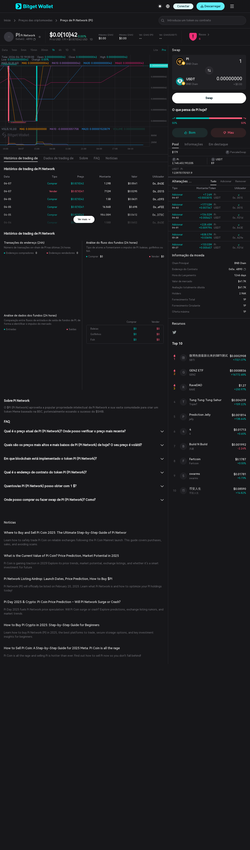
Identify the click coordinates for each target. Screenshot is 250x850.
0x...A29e (237, 237)
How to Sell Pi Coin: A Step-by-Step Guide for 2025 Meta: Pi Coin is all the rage (54, 631)
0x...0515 (156, 191)
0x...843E (155, 183)
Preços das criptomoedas (31, 20)
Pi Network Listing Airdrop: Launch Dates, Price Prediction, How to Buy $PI (52, 574)
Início (7, 20)
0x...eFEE (155, 207)
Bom (189, 132)
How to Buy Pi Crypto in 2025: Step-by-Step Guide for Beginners (45, 612)
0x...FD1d (237, 217)
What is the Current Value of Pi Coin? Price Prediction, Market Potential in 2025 (54, 555)
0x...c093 (156, 199)
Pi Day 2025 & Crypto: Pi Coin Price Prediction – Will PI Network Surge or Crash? (56, 593)
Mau (228, 132)
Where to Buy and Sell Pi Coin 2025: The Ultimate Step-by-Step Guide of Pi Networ (57, 532)
